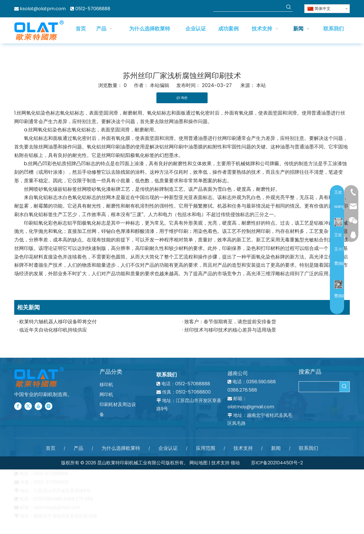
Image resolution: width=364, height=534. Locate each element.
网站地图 (198, 463)
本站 (261, 85)
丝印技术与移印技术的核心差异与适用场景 (230, 329)
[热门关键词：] (288, 7)
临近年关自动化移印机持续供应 (53, 329)
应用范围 (205, 448)
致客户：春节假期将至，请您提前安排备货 (230, 321)
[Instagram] (48, 406)
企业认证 (168, 448)
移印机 (106, 384)
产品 (78, 448)
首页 (50, 448)
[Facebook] (18, 406)
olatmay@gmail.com (251, 406)
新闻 (276, 448)
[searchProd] (248, 7)
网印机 (106, 394)
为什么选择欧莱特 (121, 448)
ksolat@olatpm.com (43, 8)
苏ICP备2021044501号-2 (277, 463)
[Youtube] (38, 406)
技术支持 (243, 448)
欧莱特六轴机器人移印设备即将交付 (58, 321)
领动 (235, 463)
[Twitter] (28, 406)
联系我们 (308, 448)
